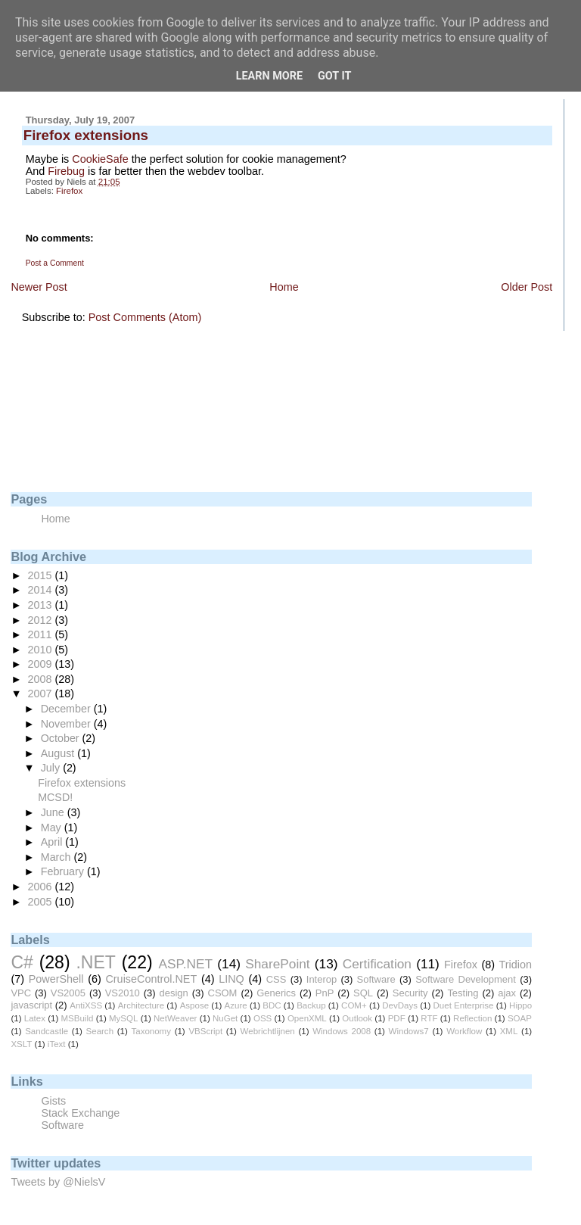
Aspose (194, 1005)
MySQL (123, 1018)
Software (376, 979)
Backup (311, 1005)
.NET (95, 962)
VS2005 (68, 993)
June (54, 812)
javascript (31, 1005)
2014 (41, 590)
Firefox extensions (82, 783)
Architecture (141, 1005)
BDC (272, 1005)
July (52, 768)
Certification (377, 963)
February (64, 871)
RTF (429, 1018)
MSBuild (77, 1018)
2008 (41, 679)
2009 (41, 664)
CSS (276, 979)
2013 (41, 605)
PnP (324, 993)
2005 (41, 902)
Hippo (520, 1005)
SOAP (520, 1018)
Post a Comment (55, 263)
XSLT (21, 1044)
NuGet (225, 1018)
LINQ (231, 979)
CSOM (223, 993)
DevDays (400, 1005)
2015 (41, 575)
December (67, 709)
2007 (41, 693)
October (61, 738)
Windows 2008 (341, 1031)
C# (22, 962)
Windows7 (409, 1031)
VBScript (205, 1031)
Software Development (465, 979)
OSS (262, 1018)
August (59, 753)
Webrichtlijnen (268, 1031)
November (67, 724)
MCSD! (55, 797)
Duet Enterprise (463, 1005)
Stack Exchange (80, 1113)
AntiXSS (86, 1005)
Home (283, 287)
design (174, 993)
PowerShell (56, 979)
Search (100, 1031)
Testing (462, 993)
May (52, 827)
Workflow (464, 1031)
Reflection (472, 1018)
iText (57, 1044)
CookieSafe (100, 159)
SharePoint (277, 963)
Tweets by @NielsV (58, 1182)
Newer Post (39, 287)
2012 (41, 620)
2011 (41, 634)
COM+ (354, 1005)
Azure (236, 1005)
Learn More (269, 76)
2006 (41, 887)
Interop (321, 979)
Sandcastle (46, 1031)
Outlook (357, 1018)
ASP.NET (185, 963)
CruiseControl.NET (151, 979)
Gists (53, 1101)
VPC (21, 993)
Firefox (69, 190)
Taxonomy (150, 1031)
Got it (334, 76)
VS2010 (122, 993)
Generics (276, 993)
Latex (34, 1018)
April (53, 842)
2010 (41, 650)
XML (509, 1031)
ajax (507, 993)
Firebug (68, 171)
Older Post (526, 287)
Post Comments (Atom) (145, 317)
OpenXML (307, 1018)
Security (410, 993)
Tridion (515, 964)
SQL (363, 993)
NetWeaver (175, 1018)
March (57, 857)
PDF (396, 1018)
